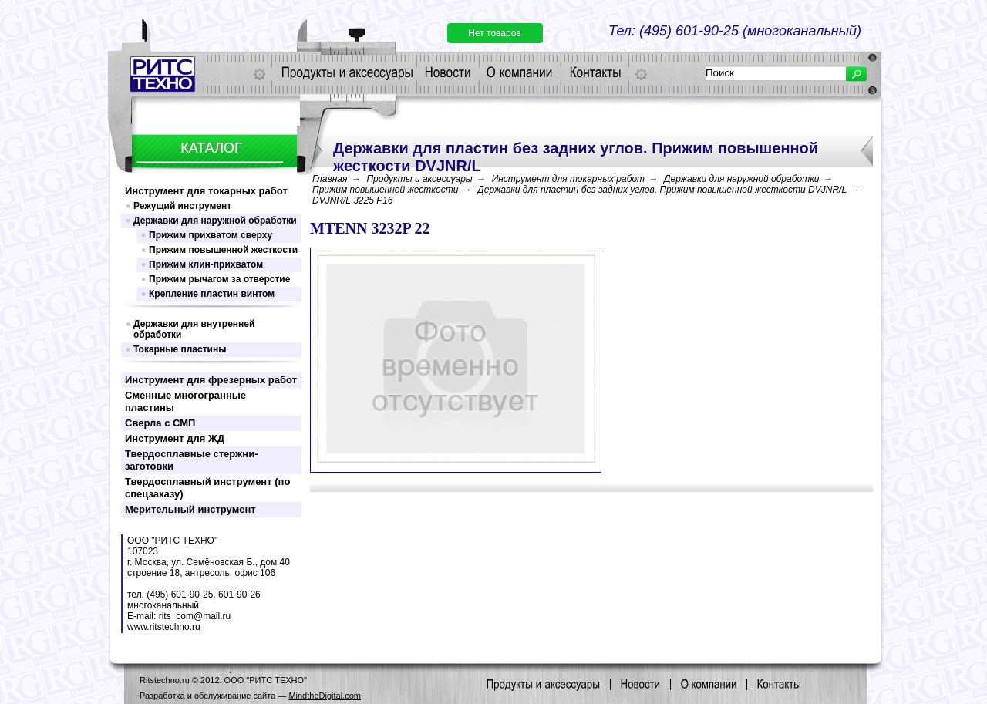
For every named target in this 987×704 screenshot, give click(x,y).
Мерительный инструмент (190, 509)
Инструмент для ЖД (174, 438)
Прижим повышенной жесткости (223, 249)
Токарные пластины (179, 349)
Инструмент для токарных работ (206, 191)
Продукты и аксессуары (419, 178)
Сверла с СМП (160, 423)
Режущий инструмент (182, 205)
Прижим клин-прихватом (206, 264)
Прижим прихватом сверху (210, 235)
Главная (329, 178)
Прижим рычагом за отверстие (219, 279)
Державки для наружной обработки (215, 220)
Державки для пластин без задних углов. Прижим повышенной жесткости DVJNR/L (662, 189)
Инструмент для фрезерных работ (211, 380)
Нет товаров (494, 33)
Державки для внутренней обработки (193, 329)
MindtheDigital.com (324, 695)
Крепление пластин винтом (212, 293)
